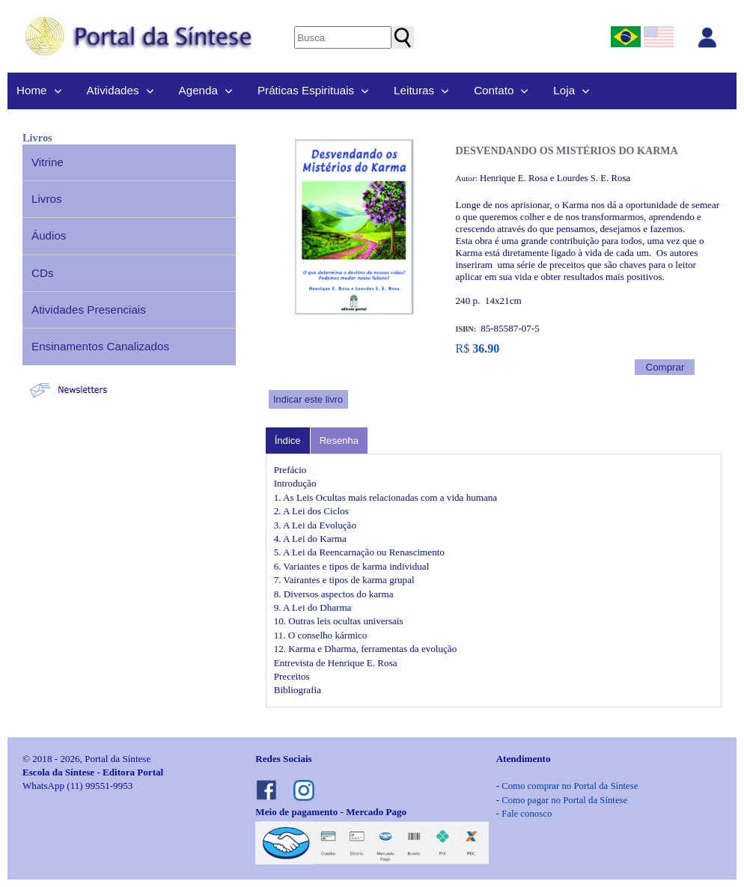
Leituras (414, 90)
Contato (493, 90)
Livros (46, 198)
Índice (288, 440)
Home (31, 90)
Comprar (665, 367)
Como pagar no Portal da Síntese (564, 800)
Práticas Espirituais (305, 90)
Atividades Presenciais (88, 309)
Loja (564, 90)
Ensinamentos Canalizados (100, 346)
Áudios (48, 235)
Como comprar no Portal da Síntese (569, 786)
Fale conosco (526, 813)
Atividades (113, 90)
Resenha (339, 440)
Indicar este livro (308, 399)
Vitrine (47, 162)
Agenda (198, 90)
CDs (42, 272)
